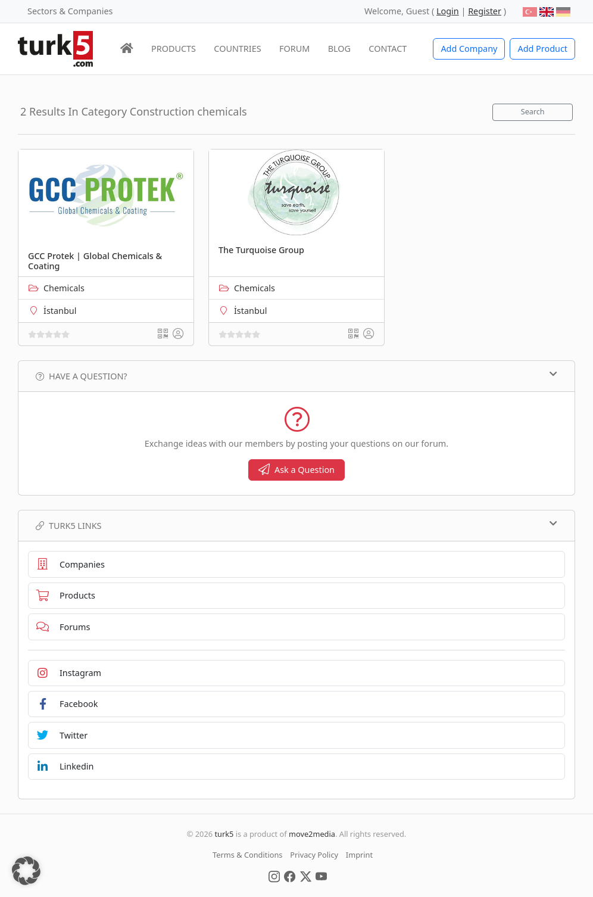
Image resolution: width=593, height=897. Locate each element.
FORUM (294, 48)
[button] (26, 871)
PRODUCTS (173, 48)
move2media (312, 834)
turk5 (223, 834)
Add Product (542, 48)
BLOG (339, 48)
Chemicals (64, 288)
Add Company (469, 48)
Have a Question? (296, 376)
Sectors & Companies (70, 11)
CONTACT (388, 48)
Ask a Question (296, 469)
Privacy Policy (314, 854)
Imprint (359, 854)
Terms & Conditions (247, 854)
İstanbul (59, 310)
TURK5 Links (296, 525)
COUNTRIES (237, 48)
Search (533, 112)
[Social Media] (274, 875)
